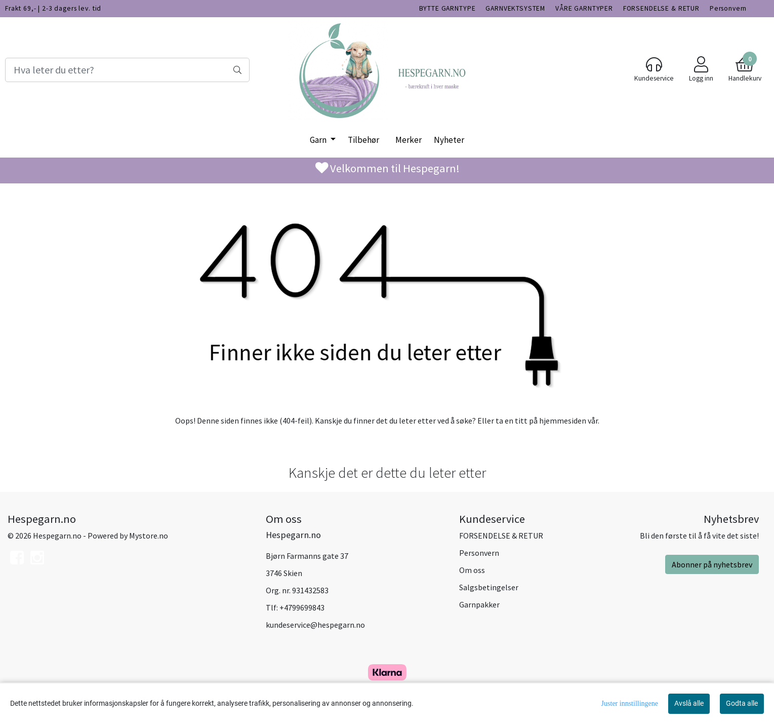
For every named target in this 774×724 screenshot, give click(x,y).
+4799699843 (301, 607)
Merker (408, 139)
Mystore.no (148, 535)
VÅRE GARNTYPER (584, 8)
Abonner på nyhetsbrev (712, 564)
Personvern (728, 8)
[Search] (127, 70)
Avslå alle (689, 703)
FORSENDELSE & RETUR (661, 8)
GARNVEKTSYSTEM (515, 8)
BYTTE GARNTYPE (447, 8)
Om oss (472, 570)
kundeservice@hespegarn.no (315, 625)
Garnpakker (479, 604)
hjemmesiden (562, 420)
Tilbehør (363, 139)
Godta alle (742, 703)
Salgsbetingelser (488, 587)
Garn (319, 139)
